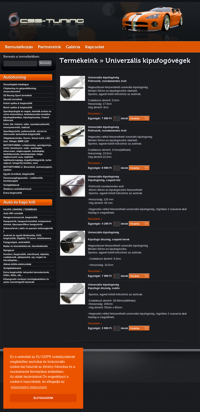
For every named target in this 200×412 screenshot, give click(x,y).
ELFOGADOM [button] (43, 398)
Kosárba (134, 118)
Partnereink (49, 46)
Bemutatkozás (19, 46)
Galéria (73, 46)
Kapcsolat (94, 46)
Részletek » (95, 113)
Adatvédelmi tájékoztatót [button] (29, 387)
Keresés (45, 63)
